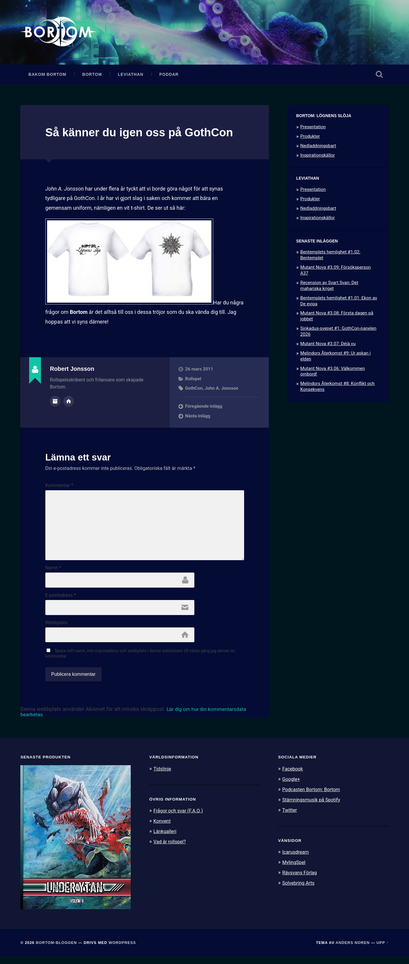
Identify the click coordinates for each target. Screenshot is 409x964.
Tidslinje (162, 776)
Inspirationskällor (317, 156)
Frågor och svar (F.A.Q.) (179, 818)
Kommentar (59, 487)
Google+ (291, 786)
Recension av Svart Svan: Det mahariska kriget (329, 287)
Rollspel (193, 380)
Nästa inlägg (198, 417)
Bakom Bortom (47, 76)
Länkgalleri (165, 838)
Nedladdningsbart (318, 147)
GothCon (194, 389)
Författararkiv (55, 402)
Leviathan (130, 76)
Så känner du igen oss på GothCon (144, 133)
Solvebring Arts (299, 888)
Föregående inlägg (204, 408)
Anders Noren (353, 950)
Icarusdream (296, 858)
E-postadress (60, 601)
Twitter (290, 816)
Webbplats (56, 629)
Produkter (310, 137)
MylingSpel (294, 868)
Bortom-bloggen (56, 950)
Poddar (169, 76)
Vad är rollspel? (170, 848)
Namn (53, 573)
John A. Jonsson (222, 389)
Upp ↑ (383, 950)
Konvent (162, 828)
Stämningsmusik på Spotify (312, 806)
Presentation (313, 128)
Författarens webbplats (68, 402)
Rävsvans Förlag (300, 878)
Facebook (293, 776)
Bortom (92, 76)
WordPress (122, 950)
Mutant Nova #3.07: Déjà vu (328, 345)
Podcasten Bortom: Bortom (312, 796)
